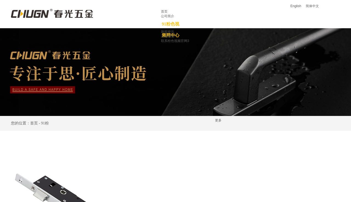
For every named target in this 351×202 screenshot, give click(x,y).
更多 (218, 120)
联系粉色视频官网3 (175, 41)
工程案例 (167, 36)
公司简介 (167, 16)
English (295, 6)
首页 (164, 11)
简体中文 (312, 6)
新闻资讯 (167, 32)
